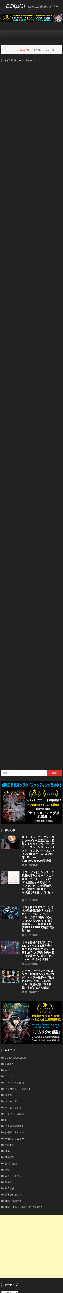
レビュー (9, 1038)
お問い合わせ (48, 1289)
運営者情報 (16, 1289)
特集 (7, 1087)
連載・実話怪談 (13, 1119)
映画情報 (9, 1075)
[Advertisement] (31, 1164)
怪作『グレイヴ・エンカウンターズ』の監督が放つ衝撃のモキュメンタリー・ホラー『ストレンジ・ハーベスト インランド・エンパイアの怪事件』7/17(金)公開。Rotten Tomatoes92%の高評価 (38, 767)
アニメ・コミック (14, 994)
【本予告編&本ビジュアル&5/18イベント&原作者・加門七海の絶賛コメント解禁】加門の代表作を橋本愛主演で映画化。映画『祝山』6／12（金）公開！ (38, 869)
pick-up (9, 982)
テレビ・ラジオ (13, 1025)
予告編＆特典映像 (14, 1044)
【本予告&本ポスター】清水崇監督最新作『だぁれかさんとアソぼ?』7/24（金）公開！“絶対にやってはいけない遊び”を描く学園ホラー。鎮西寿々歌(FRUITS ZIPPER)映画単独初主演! (38, 837)
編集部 (8, 1100)
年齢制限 (9, 1063)
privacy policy (31, 1289)
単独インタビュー (14, 1056)
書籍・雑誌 (11, 1081)
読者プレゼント (13, 1112)
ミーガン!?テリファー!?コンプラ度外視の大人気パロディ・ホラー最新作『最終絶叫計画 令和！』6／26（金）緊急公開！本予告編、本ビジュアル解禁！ (38, 898)
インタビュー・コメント (18, 1007)
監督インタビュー (14, 1094)
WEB (7, 988)
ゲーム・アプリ (13, 1019)
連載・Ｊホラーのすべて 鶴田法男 (24, 1125)
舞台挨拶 (9, 1106)
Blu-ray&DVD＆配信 (15, 975)
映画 (7, 1069)
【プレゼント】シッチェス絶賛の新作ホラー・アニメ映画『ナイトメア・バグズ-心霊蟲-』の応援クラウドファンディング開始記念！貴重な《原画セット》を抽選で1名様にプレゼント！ (38, 802)
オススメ (9, 1013)
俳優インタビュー (14, 1050)
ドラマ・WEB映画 (14, 1031)
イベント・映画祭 (14, 1000)
